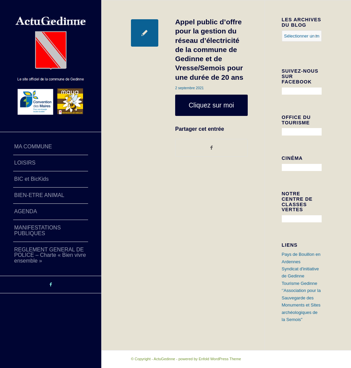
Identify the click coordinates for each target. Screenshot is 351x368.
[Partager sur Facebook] (211, 147)
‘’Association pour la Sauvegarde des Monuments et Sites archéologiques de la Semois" (301, 305)
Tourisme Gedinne (300, 283)
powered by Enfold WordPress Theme (210, 359)
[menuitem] (50, 147)
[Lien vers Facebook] (50, 284)
